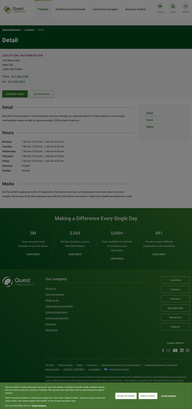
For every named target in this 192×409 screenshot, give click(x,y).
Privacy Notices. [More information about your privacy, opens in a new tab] (39, 405)
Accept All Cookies (126, 396)
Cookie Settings (168, 396)
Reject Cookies (148, 396)
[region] (96, 395)
